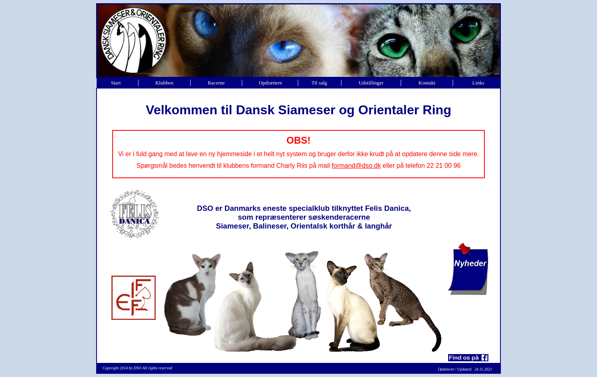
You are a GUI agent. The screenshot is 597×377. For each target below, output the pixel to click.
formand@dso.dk (356, 165)
